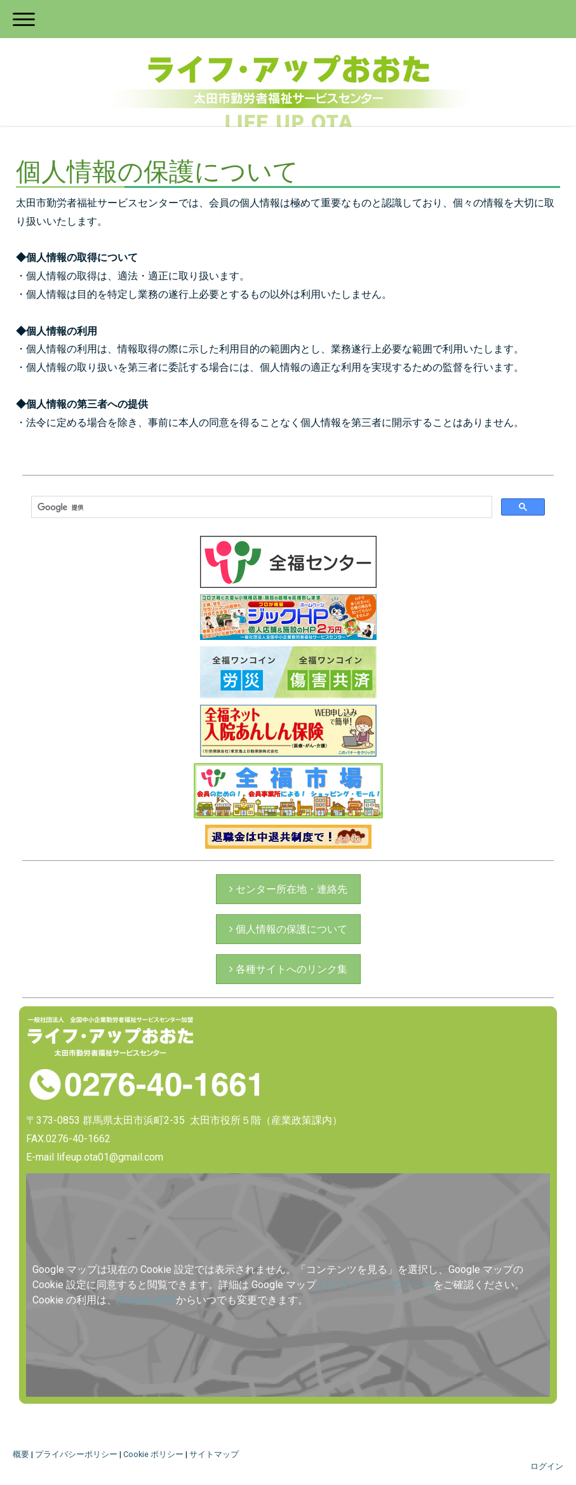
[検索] (260, 507)
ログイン (546, 1466)
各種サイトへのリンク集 (290, 969)
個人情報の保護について (290, 929)
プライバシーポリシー (76, 1454)
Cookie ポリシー (153, 1454)
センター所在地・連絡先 (290, 889)
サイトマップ (214, 1454)
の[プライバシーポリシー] (374, 1285)
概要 (21, 1454)
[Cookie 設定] (146, 1300)
